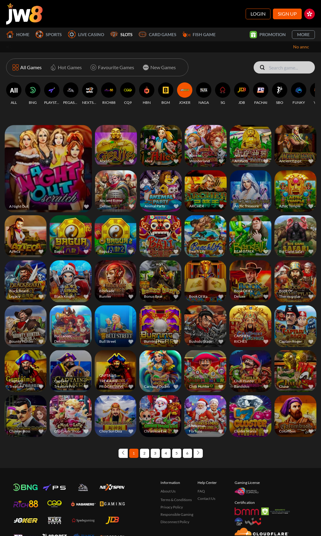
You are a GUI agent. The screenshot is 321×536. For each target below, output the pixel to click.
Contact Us (206, 479)
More (303, 34)
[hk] (309, 14)
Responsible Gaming (176, 495)
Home (17, 34)
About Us (168, 472)
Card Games (157, 34)
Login (258, 14)
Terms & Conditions (176, 480)
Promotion (268, 34)
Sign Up (287, 14)
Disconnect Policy (174, 502)
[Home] (24, 14)
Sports (49, 34)
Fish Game (199, 34)
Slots (121, 34)
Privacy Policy (171, 488)
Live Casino (86, 34)
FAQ (201, 472)
